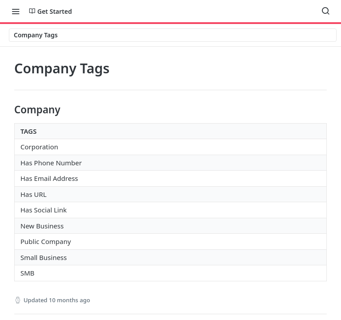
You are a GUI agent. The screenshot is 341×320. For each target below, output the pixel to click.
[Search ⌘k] (325, 11)
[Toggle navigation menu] (15, 11)
